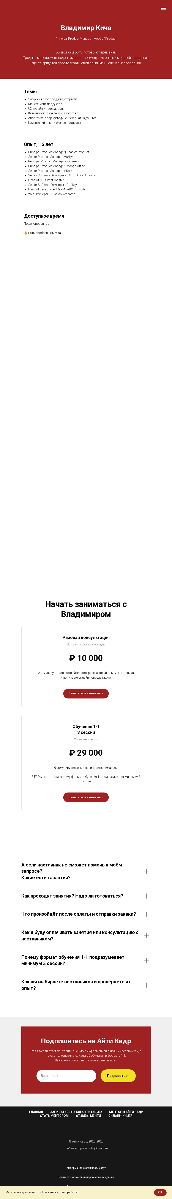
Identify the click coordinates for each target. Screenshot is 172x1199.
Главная (36, 1112)
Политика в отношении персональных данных (86, 1177)
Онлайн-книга (120, 1115)
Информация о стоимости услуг (86, 1167)
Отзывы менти (88, 1115)
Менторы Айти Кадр (126, 1112)
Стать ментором (54, 1115)
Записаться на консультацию (76, 1112)
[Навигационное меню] (163, 8)
